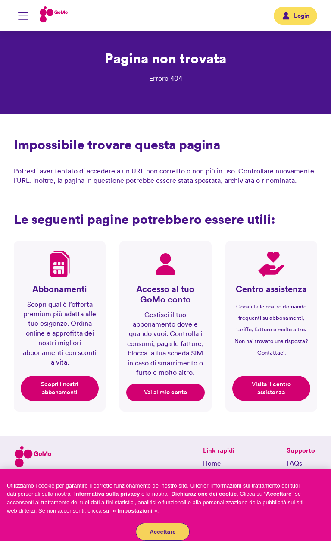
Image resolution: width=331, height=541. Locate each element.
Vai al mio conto (165, 392)
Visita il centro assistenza (271, 388)
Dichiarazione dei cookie (204, 497)
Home (212, 463)
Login (295, 15)
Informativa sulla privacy (107, 497)
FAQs (294, 463)
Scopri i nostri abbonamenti (59, 388)
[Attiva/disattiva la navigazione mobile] (23, 15)
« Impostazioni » (135, 514)
